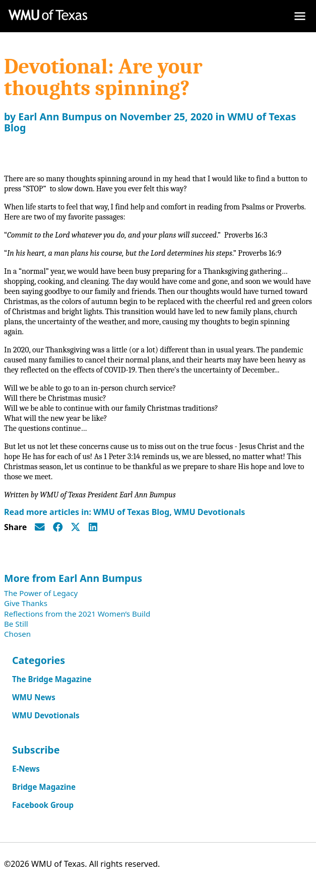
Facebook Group (43, 805)
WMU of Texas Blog (131, 511)
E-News (26, 769)
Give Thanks (25, 603)
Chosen (17, 634)
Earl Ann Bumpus (60, 116)
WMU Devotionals (209, 511)
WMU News (33, 697)
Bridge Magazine (44, 787)
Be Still (16, 624)
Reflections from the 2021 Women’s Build (77, 614)
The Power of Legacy (41, 593)
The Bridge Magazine (52, 679)
